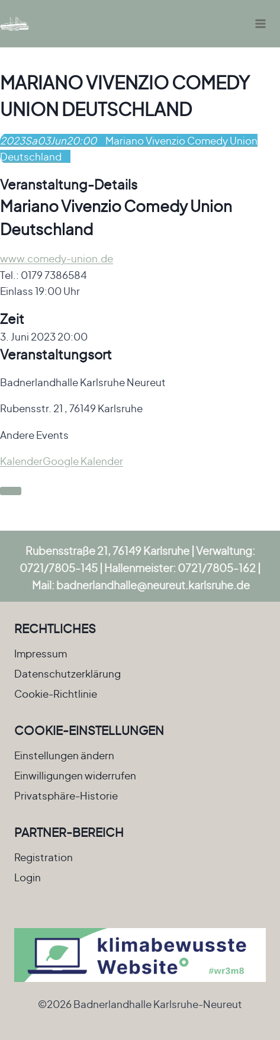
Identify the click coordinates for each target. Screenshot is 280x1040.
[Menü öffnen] (260, 23)
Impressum (40, 653)
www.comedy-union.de (56, 258)
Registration (43, 857)
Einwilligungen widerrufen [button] (75, 775)
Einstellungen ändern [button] (64, 755)
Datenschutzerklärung (67, 673)
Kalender (21, 460)
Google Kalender (83, 460)
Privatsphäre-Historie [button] (66, 795)
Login (27, 877)
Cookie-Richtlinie (55, 693)
